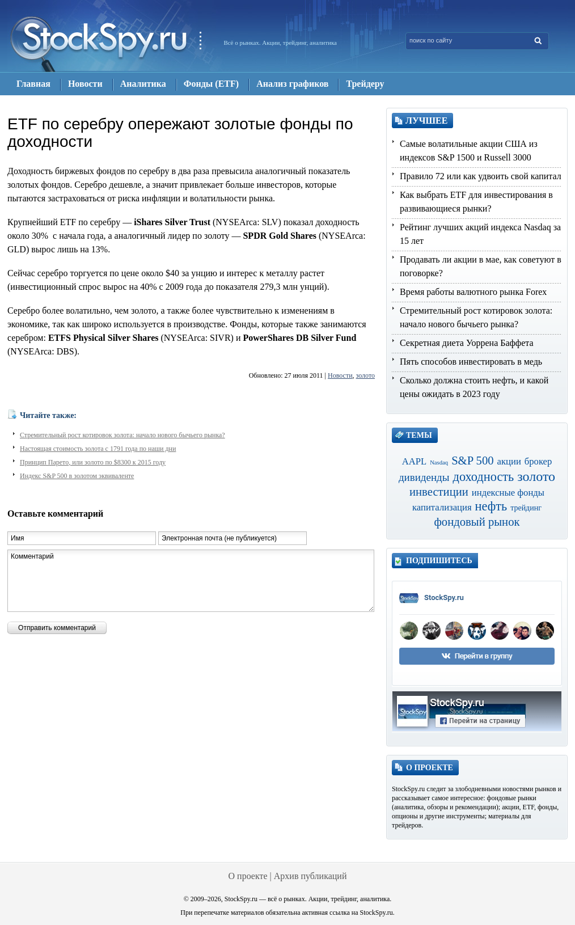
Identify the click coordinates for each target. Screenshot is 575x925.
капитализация (442, 507)
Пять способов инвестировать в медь (471, 361)
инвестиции (438, 491)
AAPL (414, 461)
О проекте (248, 876)
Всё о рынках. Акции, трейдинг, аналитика (280, 42)
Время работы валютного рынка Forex (473, 292)
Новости (340, 375)
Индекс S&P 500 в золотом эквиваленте (77, 476)
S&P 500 (472, 460)
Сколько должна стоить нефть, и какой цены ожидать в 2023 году (474, 387)
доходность (483, 477)
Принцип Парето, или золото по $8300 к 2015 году (93, 462)
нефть (491, 506)
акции (509, 461)
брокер (538, 461)
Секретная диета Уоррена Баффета (467, 343)
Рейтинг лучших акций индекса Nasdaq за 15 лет (480, 234)
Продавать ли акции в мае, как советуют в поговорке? (480, 266)
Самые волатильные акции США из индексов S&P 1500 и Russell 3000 (469, 150)
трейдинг (526, 508)
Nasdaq (439, 462)
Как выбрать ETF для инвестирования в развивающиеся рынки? (476, 201)
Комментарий (190, 581)
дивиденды (424, 477)
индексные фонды (508, 492)
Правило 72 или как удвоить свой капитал (480, 176)
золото (365, 375)
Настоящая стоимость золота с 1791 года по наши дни (98, 449)
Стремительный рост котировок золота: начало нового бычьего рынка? (122, 435)
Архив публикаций (310, 876)
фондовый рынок (476, 522)
